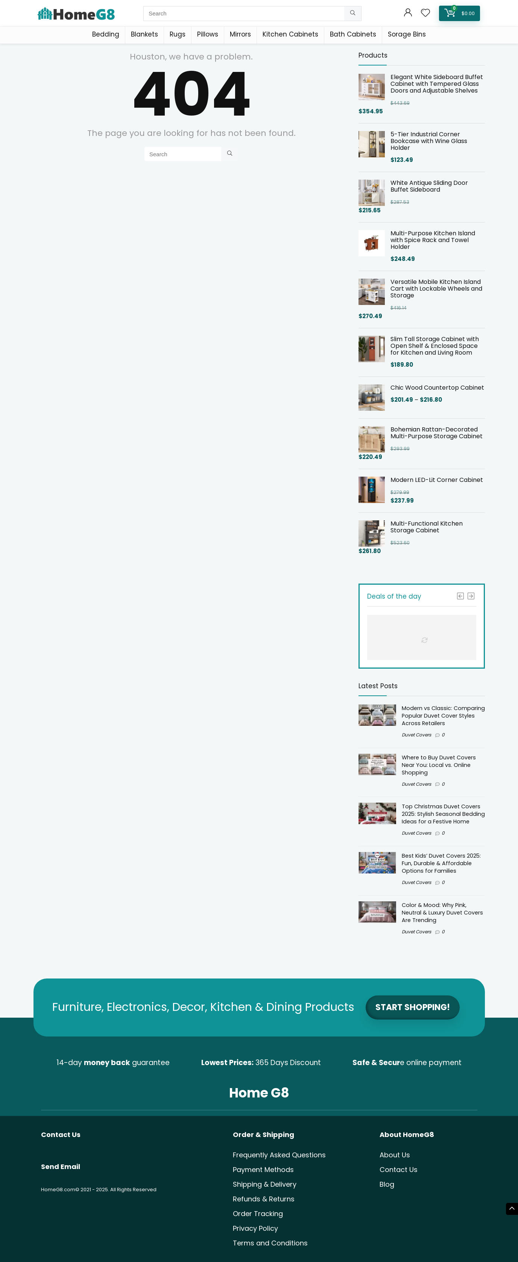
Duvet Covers (416, 735)
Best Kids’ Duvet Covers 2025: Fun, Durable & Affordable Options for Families (441, 863)
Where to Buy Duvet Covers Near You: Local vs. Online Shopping (439, 765)
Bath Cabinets (353, 34)
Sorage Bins (407, 34)
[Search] (352, 13)
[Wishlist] (425, 13)
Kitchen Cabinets (290, 34)
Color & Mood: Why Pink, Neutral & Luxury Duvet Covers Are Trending (442, 912)
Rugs (177, 34)
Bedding (105, 34)
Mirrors (240, 34)
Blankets (144, 34)
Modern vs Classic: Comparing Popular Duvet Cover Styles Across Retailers (443, 715)
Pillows (207, 34)
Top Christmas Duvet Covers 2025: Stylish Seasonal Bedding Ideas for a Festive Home (443, 814)
